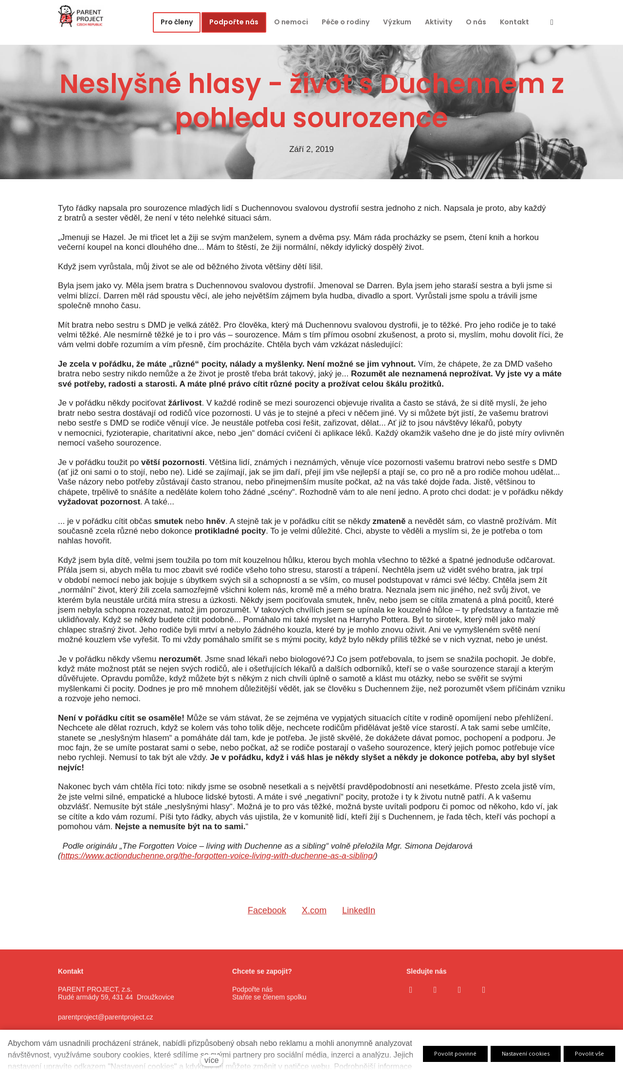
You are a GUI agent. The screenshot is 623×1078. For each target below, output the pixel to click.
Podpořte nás (252, 996)
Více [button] (518, 22)
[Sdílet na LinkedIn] (358, 921)
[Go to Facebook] (410, 996)
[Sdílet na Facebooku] (267, 921)
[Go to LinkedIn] (483, 996)
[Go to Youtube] (459, 996)
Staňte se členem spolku (269, 1004)
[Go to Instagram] (435, 996)
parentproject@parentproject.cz (105, 1024)
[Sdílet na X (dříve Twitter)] (314, 921)
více (211, 1060)
